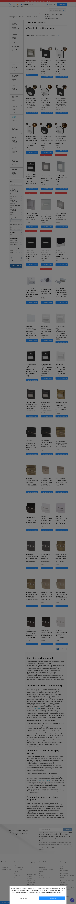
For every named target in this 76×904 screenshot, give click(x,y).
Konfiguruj (23, 898)
